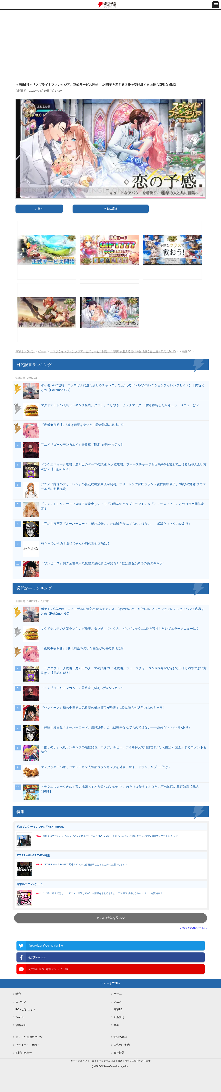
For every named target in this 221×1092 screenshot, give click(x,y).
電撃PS (118, 1009)
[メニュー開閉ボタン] (215, 4)
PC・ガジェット (25, 1009)
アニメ (118, 1001)
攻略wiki (20, 1025)
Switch (19, 1017)
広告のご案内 (122, 1044)
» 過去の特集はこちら (193, 928)
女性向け (119, 1017)
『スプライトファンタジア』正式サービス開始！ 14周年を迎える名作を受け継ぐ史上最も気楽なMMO (113, 351)
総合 (18, 993)
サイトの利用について (29, 1037)
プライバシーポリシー (29, 1044)
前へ (40, 208)
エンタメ (20, 1001)
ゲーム (42, 351)
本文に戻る (110, 208)
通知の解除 (120, 1037)
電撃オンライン (25, 351)
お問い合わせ (23, 1052)
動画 (116, 1025)
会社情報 (119, 1052)
